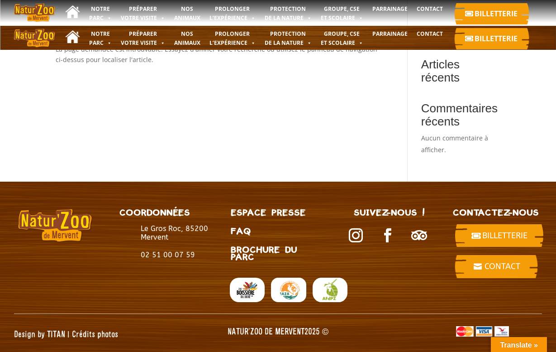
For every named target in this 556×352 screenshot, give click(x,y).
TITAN (56, 334)
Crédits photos (95, 334)
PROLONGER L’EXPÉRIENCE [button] (232, 38)
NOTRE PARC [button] (100, 38)
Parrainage (390, 34)
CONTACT (430, 34)
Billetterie (496, 14)
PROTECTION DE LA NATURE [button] (288, 38)
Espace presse (268, 212)
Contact (502, 266)
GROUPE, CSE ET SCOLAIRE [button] (342, 38)
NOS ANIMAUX (187, 38)
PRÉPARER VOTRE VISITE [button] (143, 38)
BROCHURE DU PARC (264, 253)
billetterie (504, 236)
